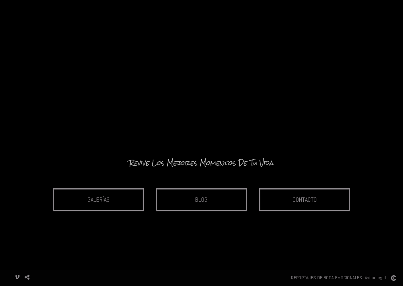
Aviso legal (375, 277)
